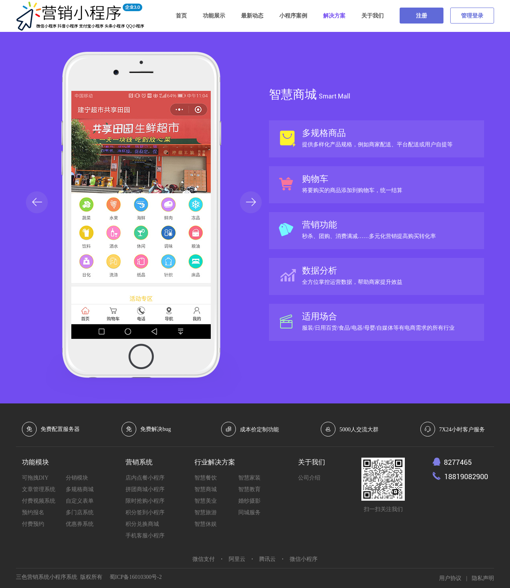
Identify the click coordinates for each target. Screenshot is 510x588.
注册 (421, 16)
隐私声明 (483, 578)
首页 (181, 16)
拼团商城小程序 (145, 489)
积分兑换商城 (142, 524)
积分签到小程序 (145, 512)
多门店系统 (80, 512)
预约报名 (33, 512)
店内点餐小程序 (145, 478)
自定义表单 (80, 501)
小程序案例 (293, 16)
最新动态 (252, 16)
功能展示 (214, 16)
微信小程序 (304, 559)
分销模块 (77, 478)
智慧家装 (249, 478)
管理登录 (472, 16)
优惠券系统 (80, 524)
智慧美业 (205, 501)
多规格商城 (80, 489)
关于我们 (372, 16)
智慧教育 (249, 489)
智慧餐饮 (205, 478)
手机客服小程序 (145, 536)
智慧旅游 (205, 512)
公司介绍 (309, 478)
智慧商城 (205, 489)
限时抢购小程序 (145, 501)
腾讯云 (267, 559)
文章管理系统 (38, 489)
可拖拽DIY (35, 478)
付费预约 (33, 524)
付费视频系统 (38, 501)
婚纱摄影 (249, 501)
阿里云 (237, 559)
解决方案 (334, 16)
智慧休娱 (205, 524)
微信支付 (203, 559)
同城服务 (249, 512)
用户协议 (450, 578)
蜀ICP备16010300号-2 (136, 577)
